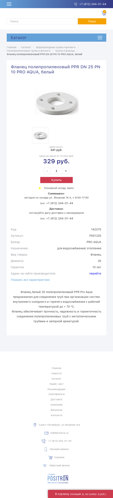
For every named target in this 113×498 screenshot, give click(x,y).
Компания (56, 404)
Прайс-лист (56, 384)
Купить (56, 180)
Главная (56, 368)
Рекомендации (56, 389)
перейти (95, 273)
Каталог (19, 37)
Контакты (56, 415)
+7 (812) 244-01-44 (92, 4)
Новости (56, 373)
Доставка (56, 399)
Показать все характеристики (30, 279)
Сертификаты (56, 394)
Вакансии (56, 410)
